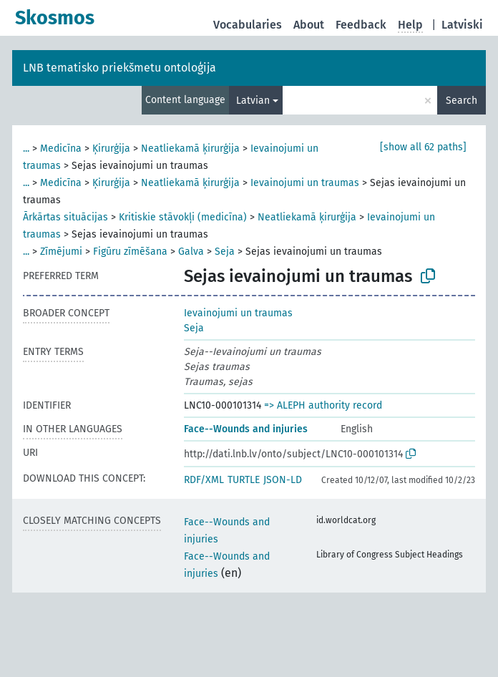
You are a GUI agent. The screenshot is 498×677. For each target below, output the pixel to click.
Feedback (361, 24)
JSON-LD (282, 480)
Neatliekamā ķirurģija (190, 148)
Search (461, 100)
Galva (191, 251)
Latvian (253, 100)
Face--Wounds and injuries (246, 429)
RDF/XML (204, 480)
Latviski (462, 24)
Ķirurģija (111, 148)
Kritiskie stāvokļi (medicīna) (183, 217)
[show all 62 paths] (423, 147)
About (308, 24)
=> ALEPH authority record (323, 405)
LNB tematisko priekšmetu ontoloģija (119, 67)
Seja (225, 251)
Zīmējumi (61, 251)
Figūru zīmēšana (130, 251)
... (26, 148)
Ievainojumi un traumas (304, 183)
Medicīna (61, 148)
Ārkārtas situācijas (65, 217)
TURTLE (244, 480)
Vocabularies (247, 24)
